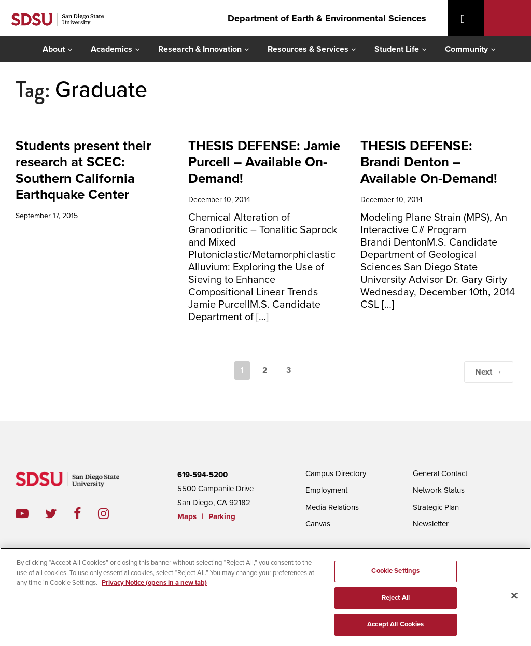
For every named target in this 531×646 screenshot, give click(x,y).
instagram (111, 513)
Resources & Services (308, 49)
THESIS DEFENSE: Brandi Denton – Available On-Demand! (428, 162)
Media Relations (332, 507)
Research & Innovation (200, 49)
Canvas (317, 523)
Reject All (396, 598)
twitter (59, 513)
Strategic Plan (436, 507)
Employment (326, 490)
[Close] (514, 595)
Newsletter (431, 523)
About (54, 49)
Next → (488, 372)
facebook (86, 513)
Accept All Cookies (395, 624)
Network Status (439, 490)
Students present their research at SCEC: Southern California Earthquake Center (83, 170)
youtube (22, 513)
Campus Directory (335, 473)
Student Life (396, 49)
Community (466, 49)
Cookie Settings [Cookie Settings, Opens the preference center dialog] (395, 571)
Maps (187, 516)
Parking (221, 516)
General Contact (440, 473)
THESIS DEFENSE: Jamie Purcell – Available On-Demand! (264, 162)
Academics (111, 49)
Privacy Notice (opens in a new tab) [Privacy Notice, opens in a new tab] (154, 583)
